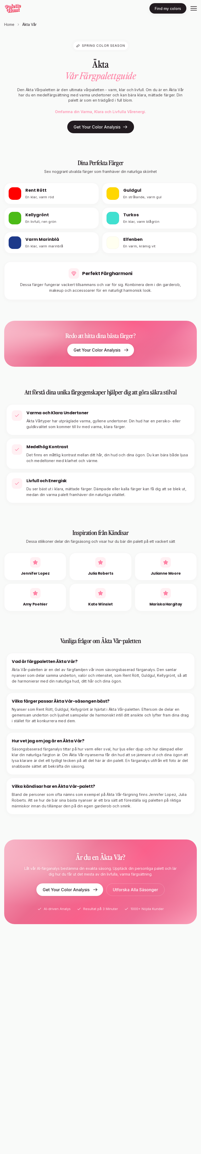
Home (9, 24)
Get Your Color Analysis (101, 127)
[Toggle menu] (194, 8)
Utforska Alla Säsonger (135, 889)
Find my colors (168, 8)
